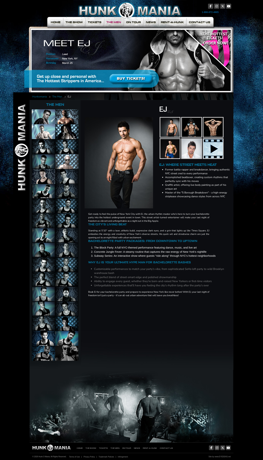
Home (55, 22)
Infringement (123, 457)
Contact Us (199, 22)
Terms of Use (74, 457)
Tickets (94, 22)
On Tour (133, 22)
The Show (74, 22)
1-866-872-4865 (210, 12)
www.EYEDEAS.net (223, 457)
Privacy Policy (89, 457)
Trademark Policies (106, 457)
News (151, 22)
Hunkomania (39, 96)
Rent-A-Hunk (172, 22)
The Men (113, 22)
